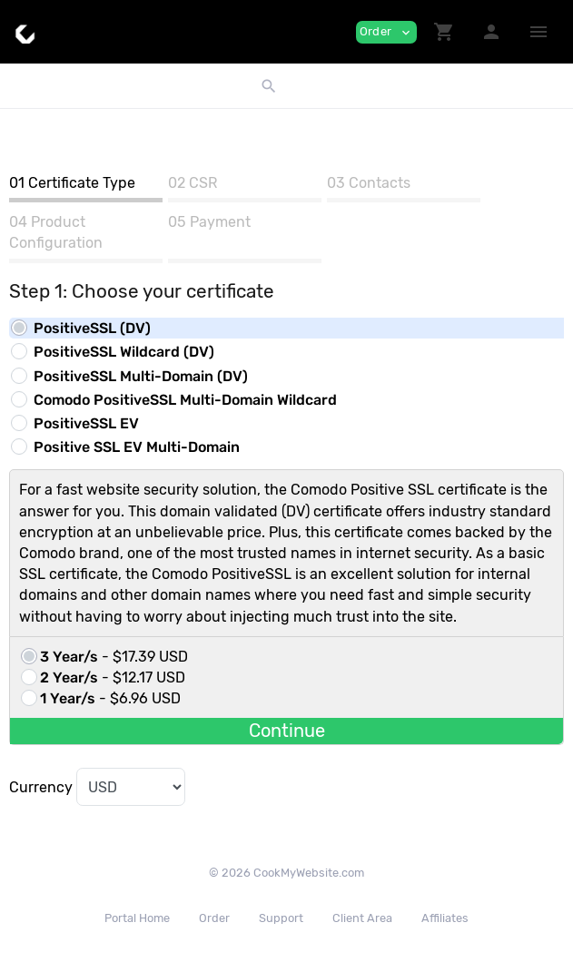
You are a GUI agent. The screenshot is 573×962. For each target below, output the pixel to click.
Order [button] (386, 32)
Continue (287, 730)
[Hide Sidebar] (538, 32)
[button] (444, 32)
